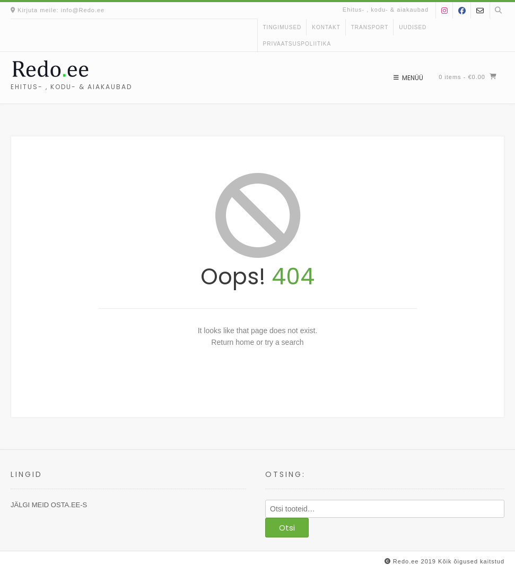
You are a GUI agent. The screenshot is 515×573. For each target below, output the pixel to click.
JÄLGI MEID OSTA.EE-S (49, 505)
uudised (412, 27)
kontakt (326, 27)
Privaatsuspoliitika (297, 44)
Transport (370, 27)
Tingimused (282, 27)
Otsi (287, 527)
